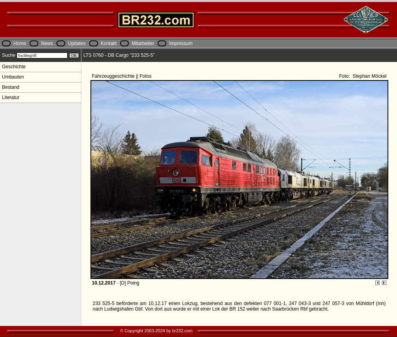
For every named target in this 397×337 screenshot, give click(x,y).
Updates (77, 43)
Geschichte (14, 66)
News (47, 43)
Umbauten (13, 77)
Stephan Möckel (368, 76)
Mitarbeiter (143, 43)
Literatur (10, 97)
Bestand (10, 87)
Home (19, 43)
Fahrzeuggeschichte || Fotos (122, 76)
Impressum (180, 43)
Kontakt (109, 43)
